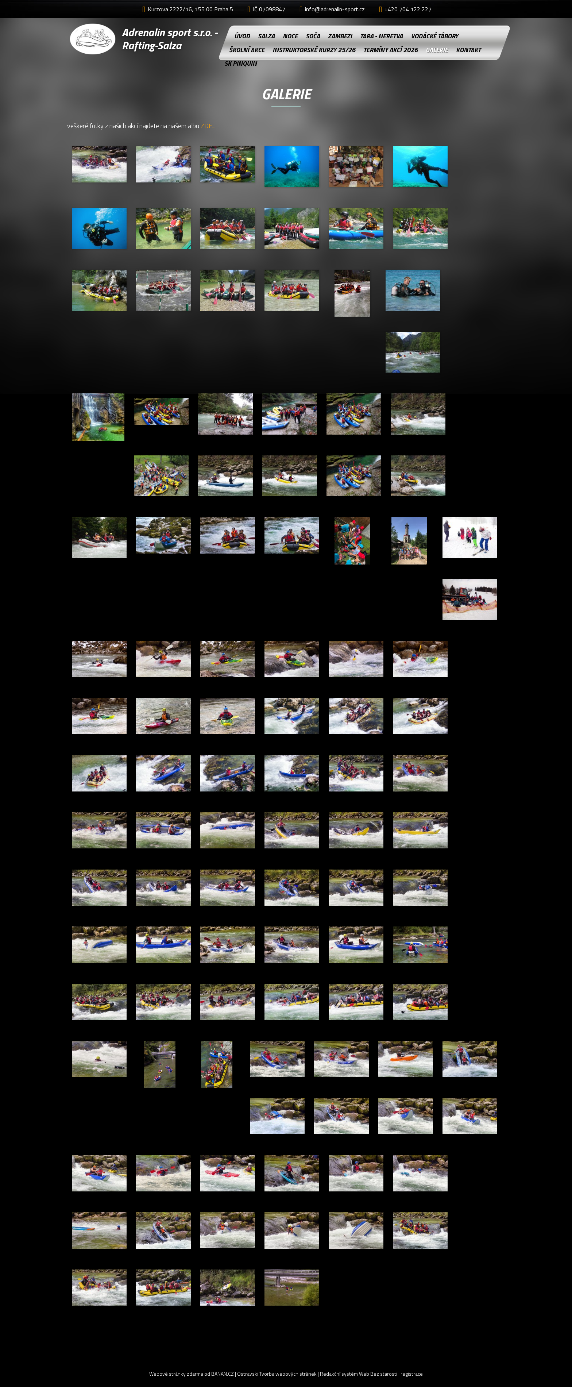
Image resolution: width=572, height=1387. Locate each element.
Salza (266, 36)
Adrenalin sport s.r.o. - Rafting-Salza (169, 39)
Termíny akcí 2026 (390, 50)
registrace (412, 1374)
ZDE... (208, 126)
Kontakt (468, 50)
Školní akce (246, 50)
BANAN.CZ (222, 1374)
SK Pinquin (240, 63)
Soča (313, 36)
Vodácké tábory (434, 36)
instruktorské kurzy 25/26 (314, 50)
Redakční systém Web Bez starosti (358, 1374)
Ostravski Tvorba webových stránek (277, 1374)
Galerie (437, 50)
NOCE (290, 36)
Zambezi (340, 36)
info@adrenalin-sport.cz (335, 9)
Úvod (242, 36)
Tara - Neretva (381, 36)
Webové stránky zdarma (176, 1374)
